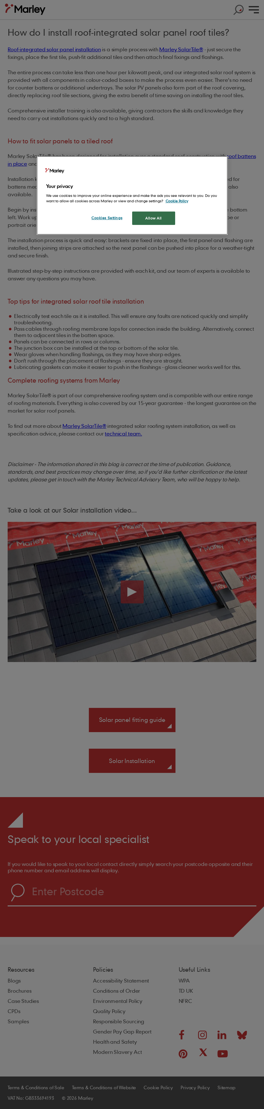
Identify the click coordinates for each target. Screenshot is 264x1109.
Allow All (153, 218)
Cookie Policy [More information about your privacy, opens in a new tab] (177, 200)
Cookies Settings (106, 217)
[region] (132, 195)
